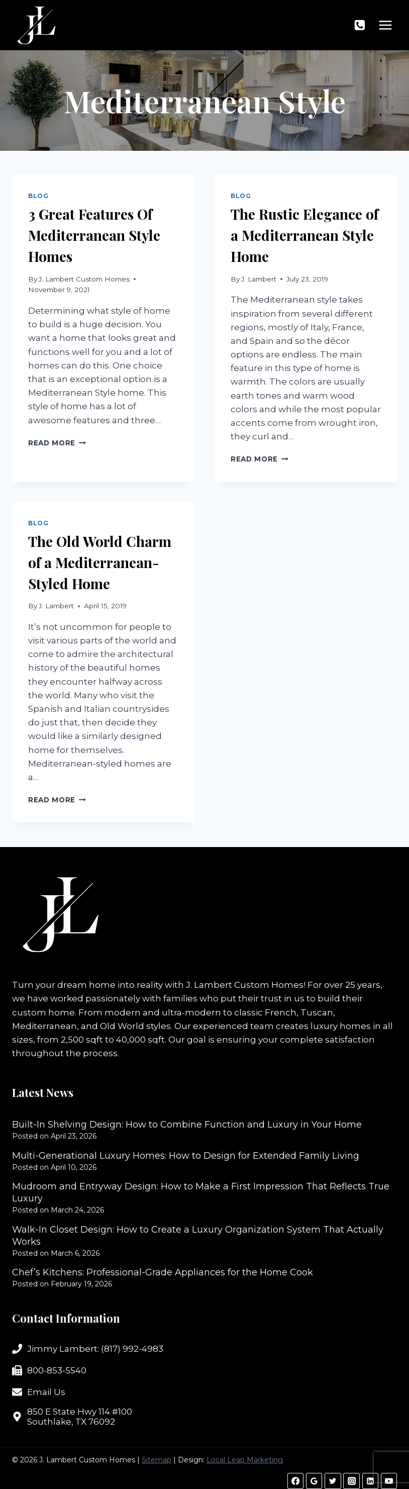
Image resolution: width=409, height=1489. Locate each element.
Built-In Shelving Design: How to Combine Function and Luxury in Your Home (187, 1124)
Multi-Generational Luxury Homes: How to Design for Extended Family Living (185, 1155)
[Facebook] (295, 1481)
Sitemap (156, 1459)
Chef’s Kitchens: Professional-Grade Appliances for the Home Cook (162, 1272)
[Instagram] (351, 1481)
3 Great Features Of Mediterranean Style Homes (94, 235)
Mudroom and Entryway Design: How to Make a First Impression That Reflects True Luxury (200, 1192)
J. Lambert (258, 279)
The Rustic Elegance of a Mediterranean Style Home (304, 235)
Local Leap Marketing (245, 1459)
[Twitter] (333, 1481)
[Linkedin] (370, 1481)
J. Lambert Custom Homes (84, 279)
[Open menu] (385, 25)
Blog (38, 196)
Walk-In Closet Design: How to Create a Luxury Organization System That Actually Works (197, 1235)
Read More (57, 443)
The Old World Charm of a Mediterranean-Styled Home (99, 562)
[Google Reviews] (314, 1481)
